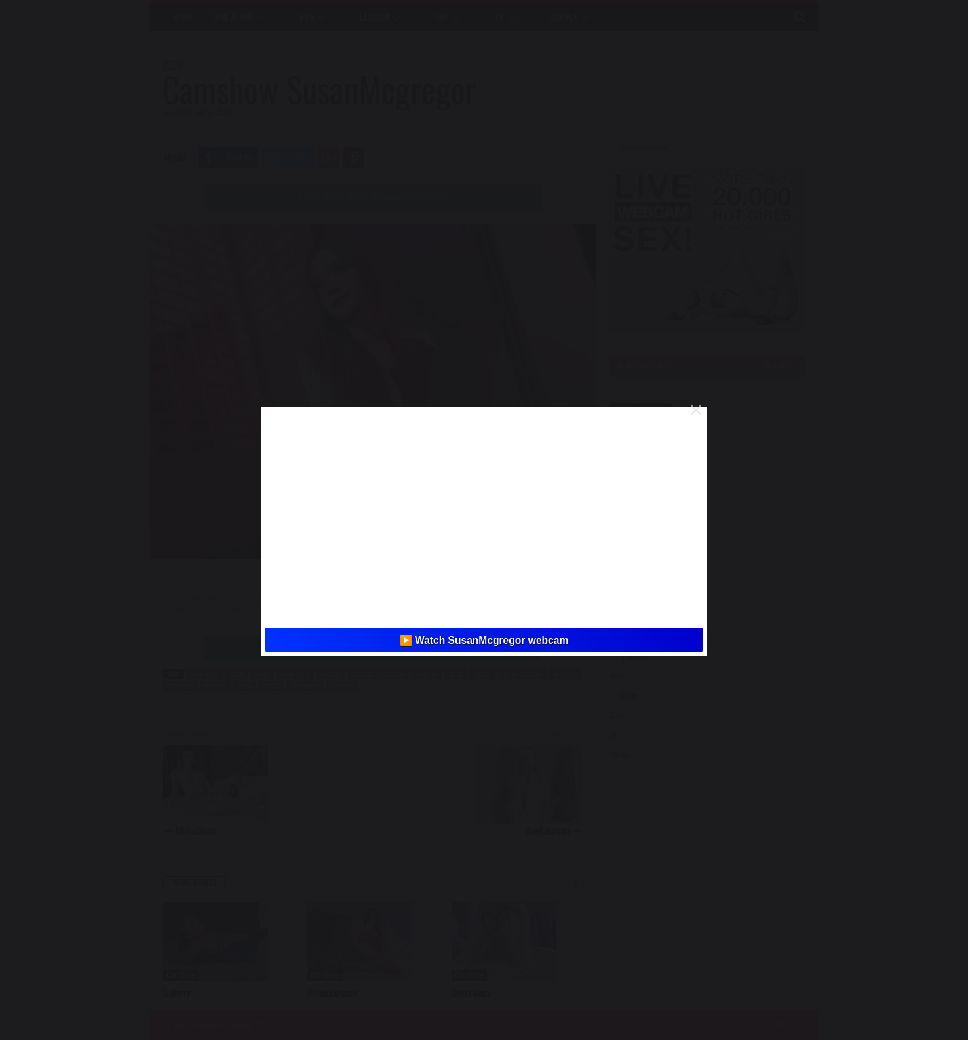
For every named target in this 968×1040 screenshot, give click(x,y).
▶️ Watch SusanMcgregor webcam (484, 640)
